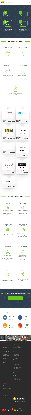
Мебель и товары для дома (17, 351)
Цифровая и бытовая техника (17, 380)
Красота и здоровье (17, 346)
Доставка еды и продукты (6, 356)
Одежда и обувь (16, 355)
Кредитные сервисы (17, 347)
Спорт (14, 370)
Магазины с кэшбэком (7, 387)
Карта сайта (5, 395)
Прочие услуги (16, 364)
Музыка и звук (16, 354)
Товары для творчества (15, 375)
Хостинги (15, 378)
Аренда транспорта (6, 351)
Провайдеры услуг (16, 359)
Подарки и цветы (16, 357)
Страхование (15, 371)
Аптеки (4, 350)
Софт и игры (15, 368)
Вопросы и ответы (6, 385)
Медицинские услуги (17, 352)
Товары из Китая (16, 376)
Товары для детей (16, 372)
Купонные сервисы (16, 348)
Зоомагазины (5, 359)
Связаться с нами (6, 393)
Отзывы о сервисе (6, 389)
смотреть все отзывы (15, 298)
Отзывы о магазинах (7, 391)
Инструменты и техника (6, 362)
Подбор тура (15, 358)
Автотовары (5, 347)
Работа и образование (17, 365)
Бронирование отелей (7, 352)
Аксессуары (5, 348)
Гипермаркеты (5, 354)
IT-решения (5, 346)
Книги (14, 344)
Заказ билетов (5, 358)
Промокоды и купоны (7, 388)
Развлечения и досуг (17, 367)
